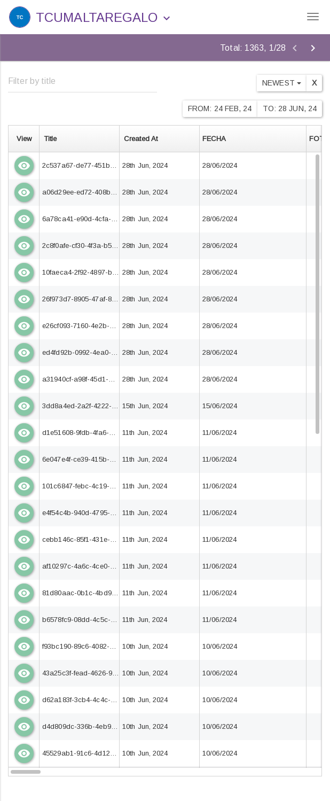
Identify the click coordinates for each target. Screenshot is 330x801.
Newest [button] (281, 83)
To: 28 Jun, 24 (290, 108)
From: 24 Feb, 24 (220, 108)
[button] (166, 18)
